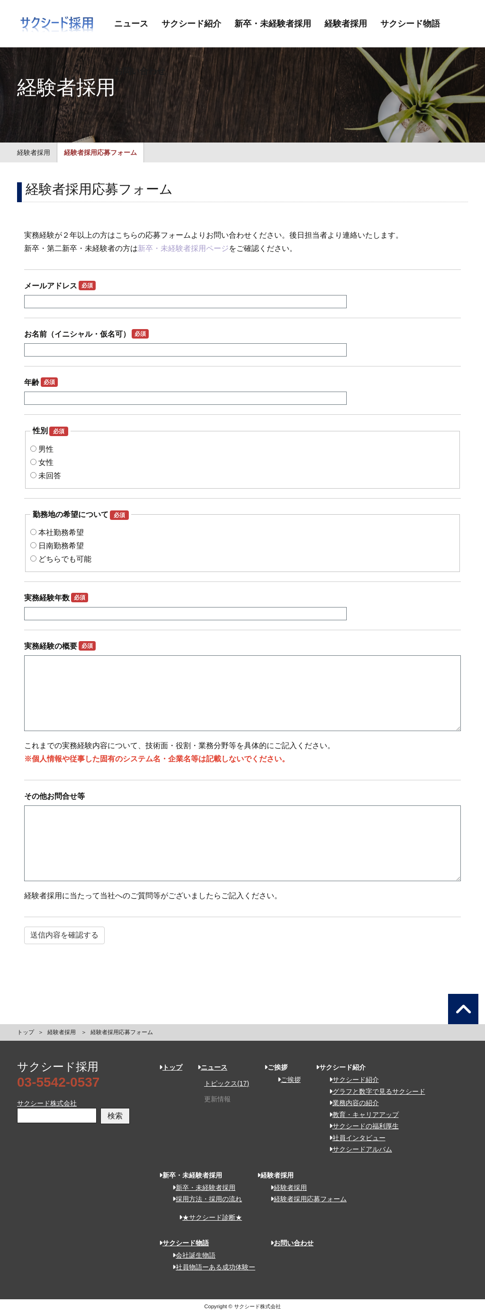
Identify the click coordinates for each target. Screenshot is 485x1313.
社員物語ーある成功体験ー (210, 1267)
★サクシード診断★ (207, 1217)
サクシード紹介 (191, 23)
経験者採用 (345, 23)
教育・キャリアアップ (361, 1114)
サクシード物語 (410, 23)
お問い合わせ (139, 71)
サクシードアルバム (357, 1149)
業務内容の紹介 (351, 1103)
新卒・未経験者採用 (272, 23)
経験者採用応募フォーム (100, 152)
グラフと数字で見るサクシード (374, 1091)
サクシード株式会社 (47, 1103)
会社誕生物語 (191, 1255)
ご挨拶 (286, 1079)
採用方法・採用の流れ (204, 1199)
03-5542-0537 (58, 1082)
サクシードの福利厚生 (361, 1126)
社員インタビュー (354, 1138)
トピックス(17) (226, 1083)
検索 (115, 1116)
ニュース (131, 23)
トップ (25, 1032)
